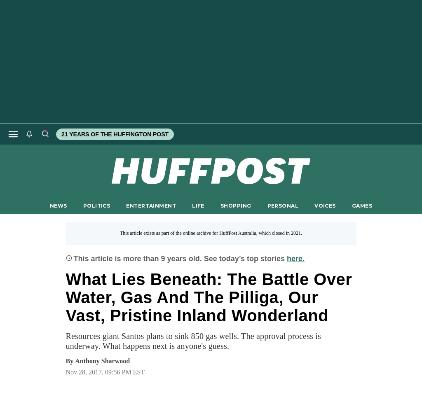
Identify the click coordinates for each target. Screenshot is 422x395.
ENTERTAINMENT (151, 206)
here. (296, 259)
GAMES (362, 206)
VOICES (325, 206)
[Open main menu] (13, 134)
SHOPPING (235, 206)
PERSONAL (282, 206)
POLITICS (96, 206)
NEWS (58, 206)
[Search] (44, 134)
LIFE (198, 206)
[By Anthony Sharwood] (102, 361)
